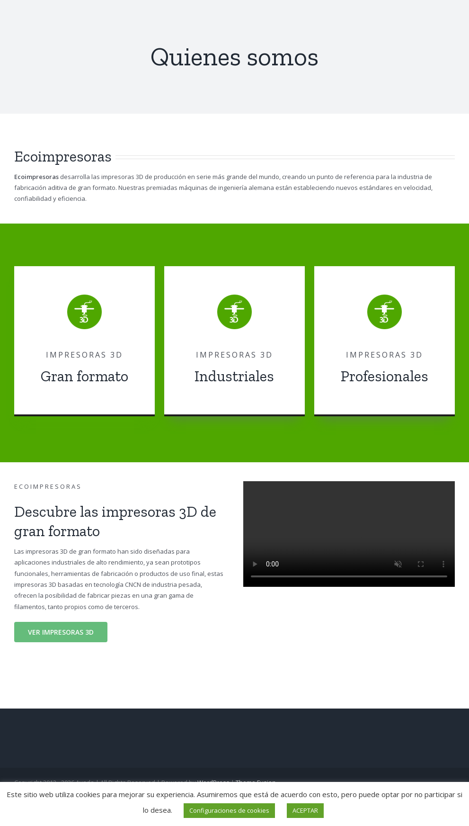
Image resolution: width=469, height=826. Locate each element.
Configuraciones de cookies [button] (229, 810)
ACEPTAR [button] (305, 810)
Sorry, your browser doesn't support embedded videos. (349, 534)
